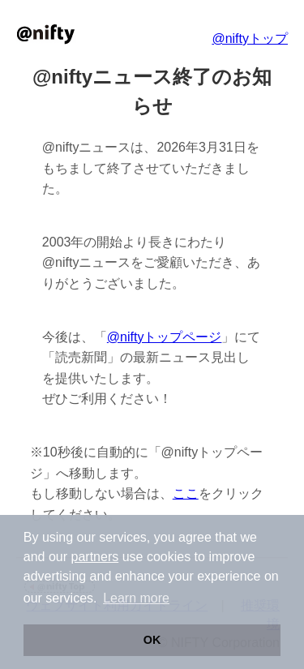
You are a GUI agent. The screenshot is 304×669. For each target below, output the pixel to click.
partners (95, 557)
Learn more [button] (136, 598)
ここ (186, 493)
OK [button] (152, 639)
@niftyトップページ (164, 337)
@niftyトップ (250, 38)
